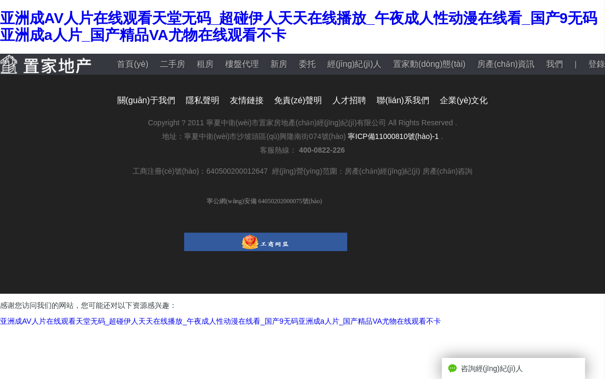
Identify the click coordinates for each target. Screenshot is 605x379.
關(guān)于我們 (146, 100)
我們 (554, 63)
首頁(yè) (132, 63)
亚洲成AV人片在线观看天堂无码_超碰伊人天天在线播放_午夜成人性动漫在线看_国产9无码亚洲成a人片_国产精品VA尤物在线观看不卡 (220, 321)
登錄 (596, 63)
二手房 (172, 63)
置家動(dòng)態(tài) (429, 63)
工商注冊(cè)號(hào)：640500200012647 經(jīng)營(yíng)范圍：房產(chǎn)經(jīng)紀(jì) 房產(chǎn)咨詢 (303, 171)
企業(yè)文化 (464, 100)
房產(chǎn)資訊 (506, 63)
